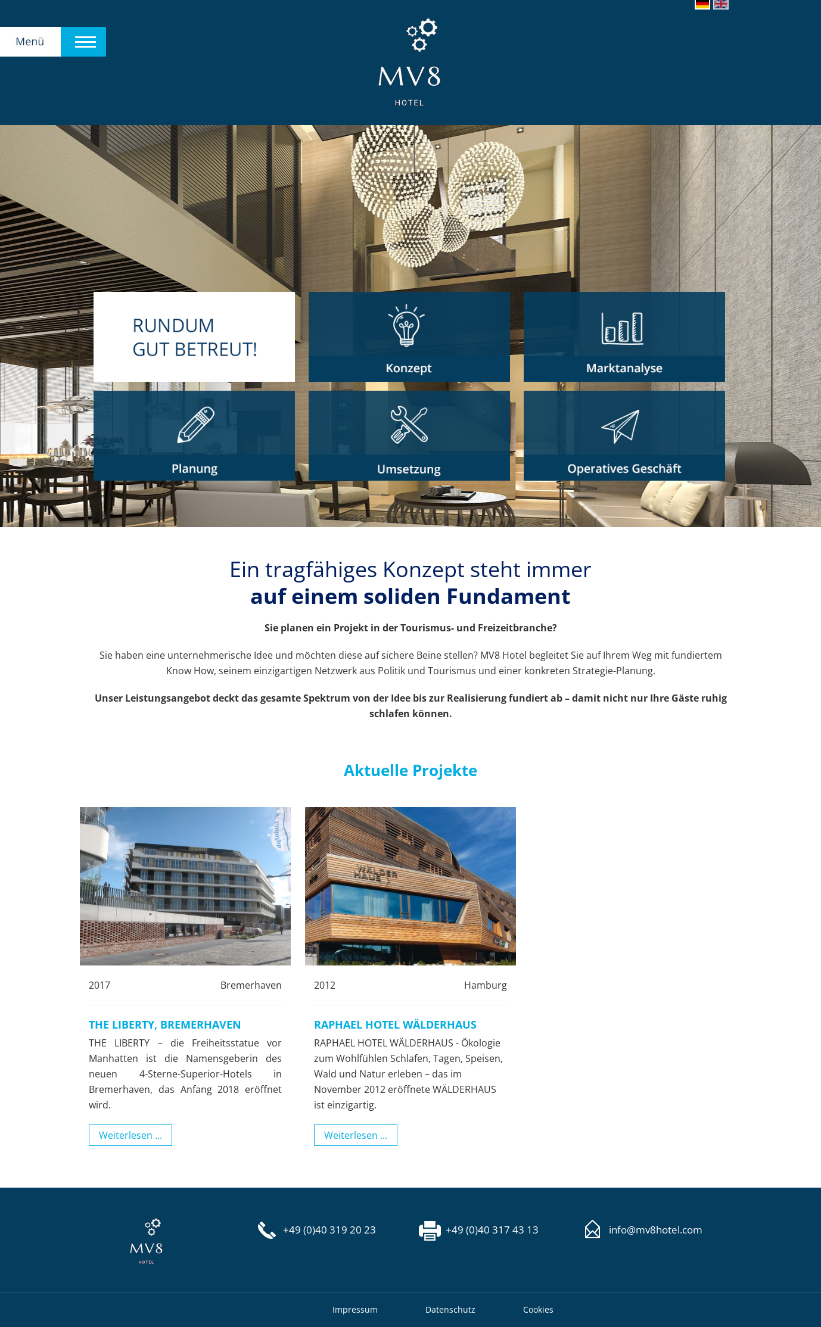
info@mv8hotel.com (655, 1230)
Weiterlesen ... (130, 1135)
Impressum (355, 1309)
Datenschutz (450, 1309)
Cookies (538, 1309)
